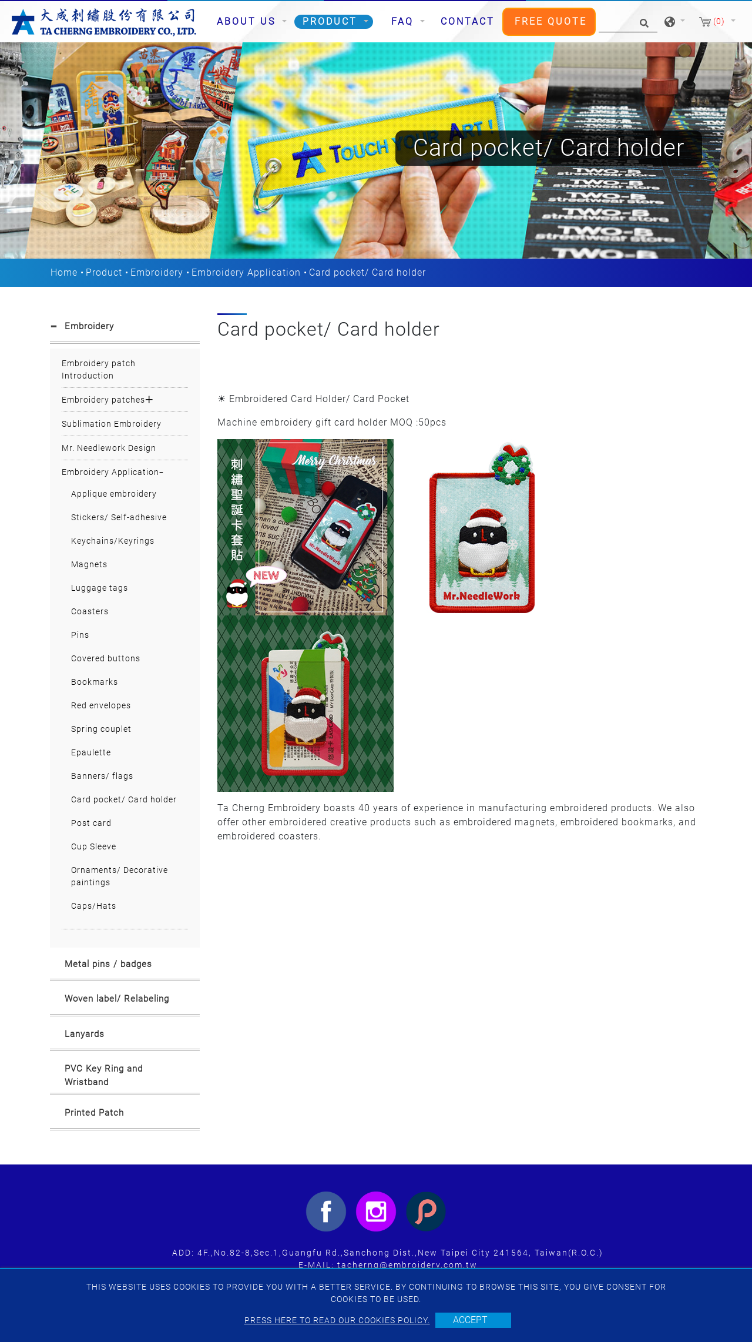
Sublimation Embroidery (112, 424)
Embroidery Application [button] (110, 472)
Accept (470, 1320)
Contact (468, 21)
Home (64, 272)
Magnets (89, 564)
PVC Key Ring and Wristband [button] (104, 1075)
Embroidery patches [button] (103, 399)
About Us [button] (248, 21)
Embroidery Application (246, 272)
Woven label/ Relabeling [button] (117, 998)
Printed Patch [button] (94, 1112)
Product (104, 272)
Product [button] (332, 21)
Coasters (90, 611)
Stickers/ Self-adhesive (119, 517)
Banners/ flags (102, 776)
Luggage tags (99, 588)
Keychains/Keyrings (113, 540)
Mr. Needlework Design (109, 448)
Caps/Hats (93, 906)
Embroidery (156, 272)
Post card (91, 823)
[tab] (125, 328)
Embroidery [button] (89, 326)
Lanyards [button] (85, 1034)
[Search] (628, 22)
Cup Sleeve (93, 846)
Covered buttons (105, 658)
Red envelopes (101, 705)
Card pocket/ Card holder (124, 799)
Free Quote (551, 21)
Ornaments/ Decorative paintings (119, 876)
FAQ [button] (404, 21)
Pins (80, 635)
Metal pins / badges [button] (108, 964)
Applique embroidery (114, 493)
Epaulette (91, 752)
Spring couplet (101, 729)
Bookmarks (94, 682)
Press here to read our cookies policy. (337, 1320)
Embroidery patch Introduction (99, 369)
